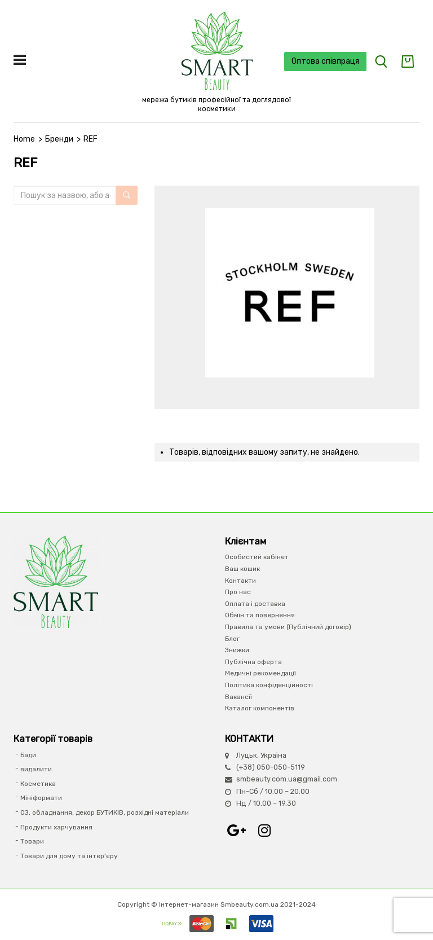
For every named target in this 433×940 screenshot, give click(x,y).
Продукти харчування (56, 827)
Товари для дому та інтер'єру (69, 856)
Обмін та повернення (260, 615)
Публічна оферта (253, 662)
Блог (232, 639)
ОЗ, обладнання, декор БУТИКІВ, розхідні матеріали (104, 812)
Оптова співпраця (325, 61)
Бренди (59, 139)
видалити (36, 769)
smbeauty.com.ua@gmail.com (286, 779)
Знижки (237, 650)
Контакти (240, 581)
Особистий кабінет (257, 557)
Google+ (236, 830)
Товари (32, 841)
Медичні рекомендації (260, 673)
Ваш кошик (242, 569)
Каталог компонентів (259, 708)
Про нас (238, 592)
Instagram (264, 830)
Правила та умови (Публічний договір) (288, 627)
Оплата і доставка (255, 604)
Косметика (38, 784)
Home (24, 139)
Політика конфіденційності (269, 685)
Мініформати (41, 798)
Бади (28, 755)
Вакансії (238, 697)
